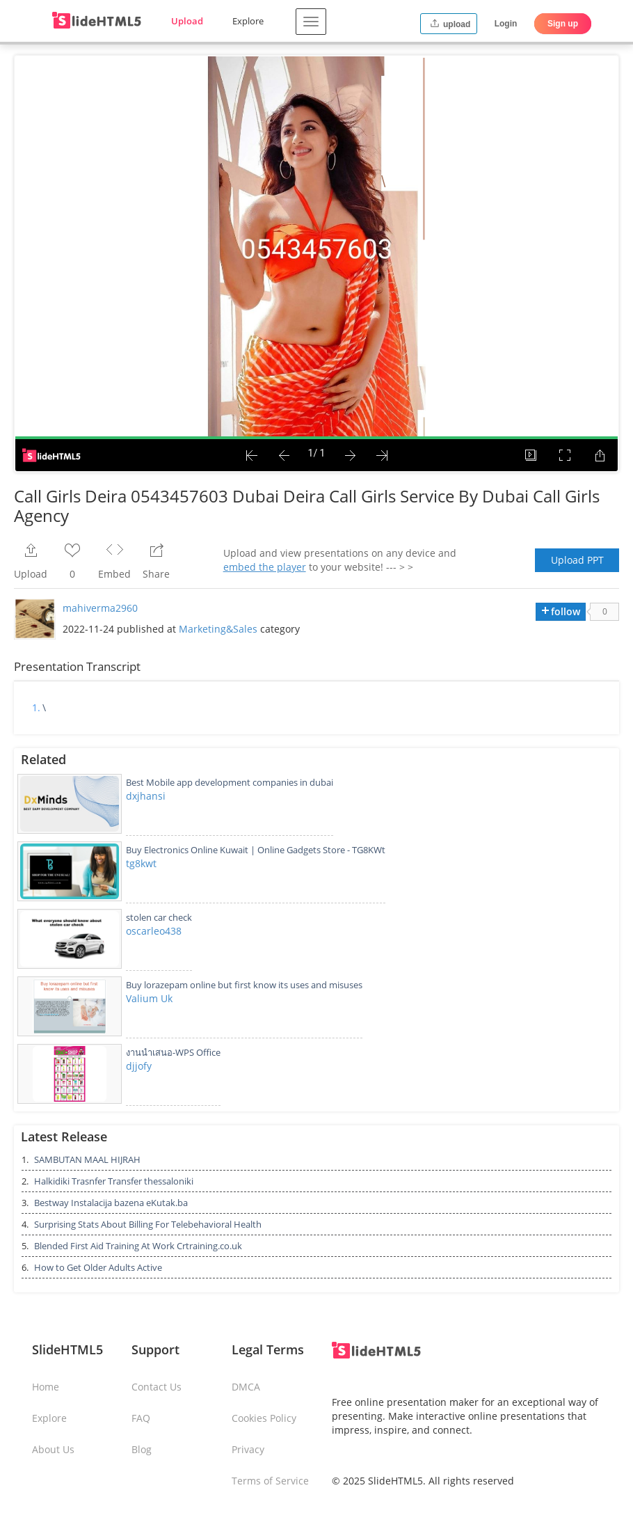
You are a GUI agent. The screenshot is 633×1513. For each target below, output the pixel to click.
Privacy (248, 1449)
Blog (141, 1449)
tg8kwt (141, 863)
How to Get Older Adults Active (98, 1267)
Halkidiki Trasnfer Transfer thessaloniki (113, 1181)
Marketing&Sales (218, 628)
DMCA (246, 1386)
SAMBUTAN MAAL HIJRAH (87, 1159)
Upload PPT (577, 560)
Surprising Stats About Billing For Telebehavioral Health (148, 1224)
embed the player (264, 566)
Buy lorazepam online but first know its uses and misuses (244, 985)
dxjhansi (146, 795)
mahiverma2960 (100, 608)
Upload (187, 21)
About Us (53, 1449)
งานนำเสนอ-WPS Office (173, 1052)
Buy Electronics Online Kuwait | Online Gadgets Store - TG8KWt (255, 849)
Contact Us (156, 1386)
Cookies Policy (264, 1418)
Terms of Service (270, 1480)
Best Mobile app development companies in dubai (229, 782)
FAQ (140, 1418)
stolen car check (159, 917)
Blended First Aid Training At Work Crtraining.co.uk (138, 1245)
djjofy (139, 1065)
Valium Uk (149, 998)
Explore (248, 21)
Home (45, 1386)
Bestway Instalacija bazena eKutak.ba (111, 1202)
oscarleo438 (154, 930)
